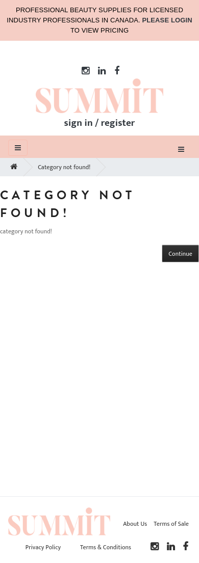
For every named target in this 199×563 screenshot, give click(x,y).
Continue (180, 254)
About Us (135, 524)
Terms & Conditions (105, 547)
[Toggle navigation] (181, 148)
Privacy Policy (43, 547)
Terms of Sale (171, 524)
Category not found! (64, 167)
